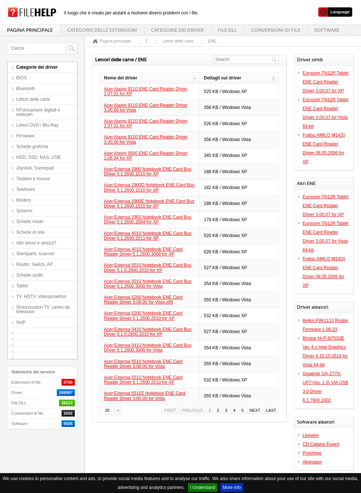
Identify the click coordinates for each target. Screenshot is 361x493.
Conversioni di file (275, 30)
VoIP (20, 322)
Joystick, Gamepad (35, 168)
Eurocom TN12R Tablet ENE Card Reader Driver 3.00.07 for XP (325, 82)
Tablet (22, 285)
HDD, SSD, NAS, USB (38, 157)
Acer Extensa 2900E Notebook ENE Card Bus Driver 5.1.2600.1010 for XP (149, 204)
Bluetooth (25, 88)
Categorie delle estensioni (102, 30)
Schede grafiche (32, 146)
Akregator (312, 462)
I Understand (202, 487)
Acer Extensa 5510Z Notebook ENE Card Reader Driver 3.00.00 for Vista (144, 396)
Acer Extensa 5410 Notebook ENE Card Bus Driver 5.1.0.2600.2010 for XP (147, 332)
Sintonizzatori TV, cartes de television (43, 309)
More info (231, 487)
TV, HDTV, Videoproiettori (41, 296)
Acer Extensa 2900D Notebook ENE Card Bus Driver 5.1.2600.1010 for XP (149, 187)
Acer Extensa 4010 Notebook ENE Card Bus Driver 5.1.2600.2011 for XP (147, 236)
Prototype (312, 453)
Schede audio (29, 275)
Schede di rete (30, 232)
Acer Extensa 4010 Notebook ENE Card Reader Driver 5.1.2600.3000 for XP (143, 252)
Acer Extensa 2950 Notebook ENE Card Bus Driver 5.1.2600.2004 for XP (147, 220)
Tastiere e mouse (33, 178)
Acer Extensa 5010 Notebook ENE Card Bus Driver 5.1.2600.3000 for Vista (147, 284)
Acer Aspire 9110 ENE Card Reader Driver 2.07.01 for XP (145, 91)
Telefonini (25, 189)
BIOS (21, 78)
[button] (111, 410)
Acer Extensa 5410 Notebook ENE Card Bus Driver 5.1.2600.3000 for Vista (147, 348)
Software (326, 30)
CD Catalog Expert (321, 444)
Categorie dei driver (177, 30)
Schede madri (29, 221)
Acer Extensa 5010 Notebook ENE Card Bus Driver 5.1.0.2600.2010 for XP (147, 268)
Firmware (25, 135)
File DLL (227, 30)
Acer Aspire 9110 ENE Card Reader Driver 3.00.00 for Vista (145, 108)
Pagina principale (30, 30)
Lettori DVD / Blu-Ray (37, 125)
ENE (212, 41)
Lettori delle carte (33, 99)
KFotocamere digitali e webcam (38, 112)
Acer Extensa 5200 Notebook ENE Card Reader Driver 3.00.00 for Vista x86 (143, 300)
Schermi (24, 210)
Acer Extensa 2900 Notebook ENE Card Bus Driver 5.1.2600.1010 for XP (147, 172)
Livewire (311, 435)
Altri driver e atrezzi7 (36, 243)
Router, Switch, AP (34, 264)
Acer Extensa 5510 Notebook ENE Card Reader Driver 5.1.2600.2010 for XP (143, 380)
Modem (23, 200)
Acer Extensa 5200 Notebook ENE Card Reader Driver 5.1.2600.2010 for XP (143, 316)
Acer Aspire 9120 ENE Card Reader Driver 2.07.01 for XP (145, 124)
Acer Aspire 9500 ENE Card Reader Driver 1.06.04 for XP (145, 156)
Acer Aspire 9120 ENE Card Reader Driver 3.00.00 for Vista (145, 139)
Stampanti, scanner (35, 253)
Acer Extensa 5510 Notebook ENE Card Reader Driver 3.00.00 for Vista (143, 364)
